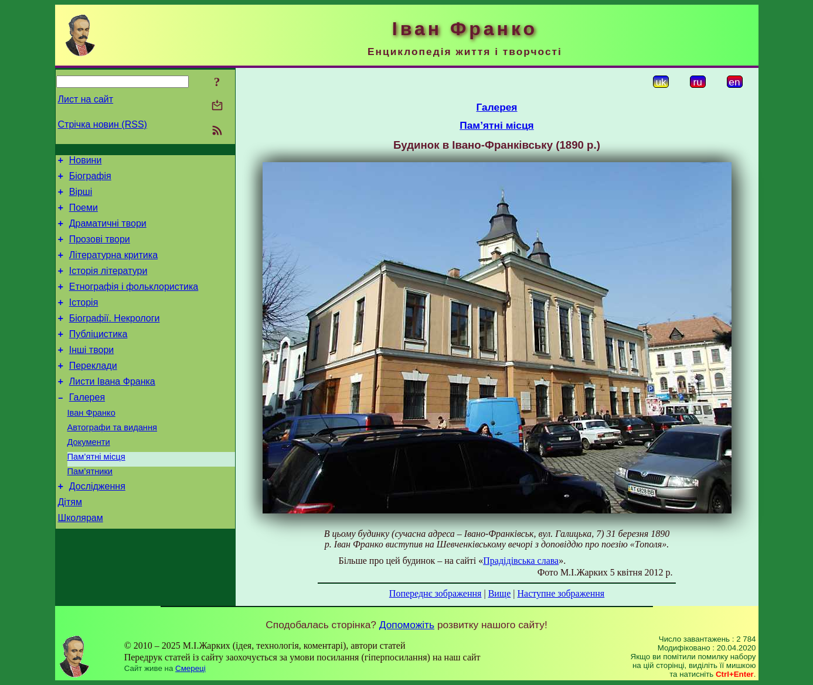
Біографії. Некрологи (114, 337)
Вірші (81, 197)
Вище (499, 593)
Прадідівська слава (521, 561)
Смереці (190, 668)
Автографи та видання (112, 459)
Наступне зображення (560, 593)
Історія (83, 320)
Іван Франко (91, 442)
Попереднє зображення (435, 593)
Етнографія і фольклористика (134, 302)
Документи (88, 475)
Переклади (93, 390)
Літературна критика (113, 267)
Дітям (70, 542)
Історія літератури (108, 285)
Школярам (80, 560)
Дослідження (97, 525)
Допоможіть (406, 625)
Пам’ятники (90, 508)
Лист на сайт (86, 99)
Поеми (83, 215)
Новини (85, 162)
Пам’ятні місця (96, 491)
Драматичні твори (108, 232)
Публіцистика (98, 355)
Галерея (87, 425)
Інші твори (91, 373)
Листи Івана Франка (112, 408)
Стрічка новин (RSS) (102, 124)
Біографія (90, 179)
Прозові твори (99, 250)
